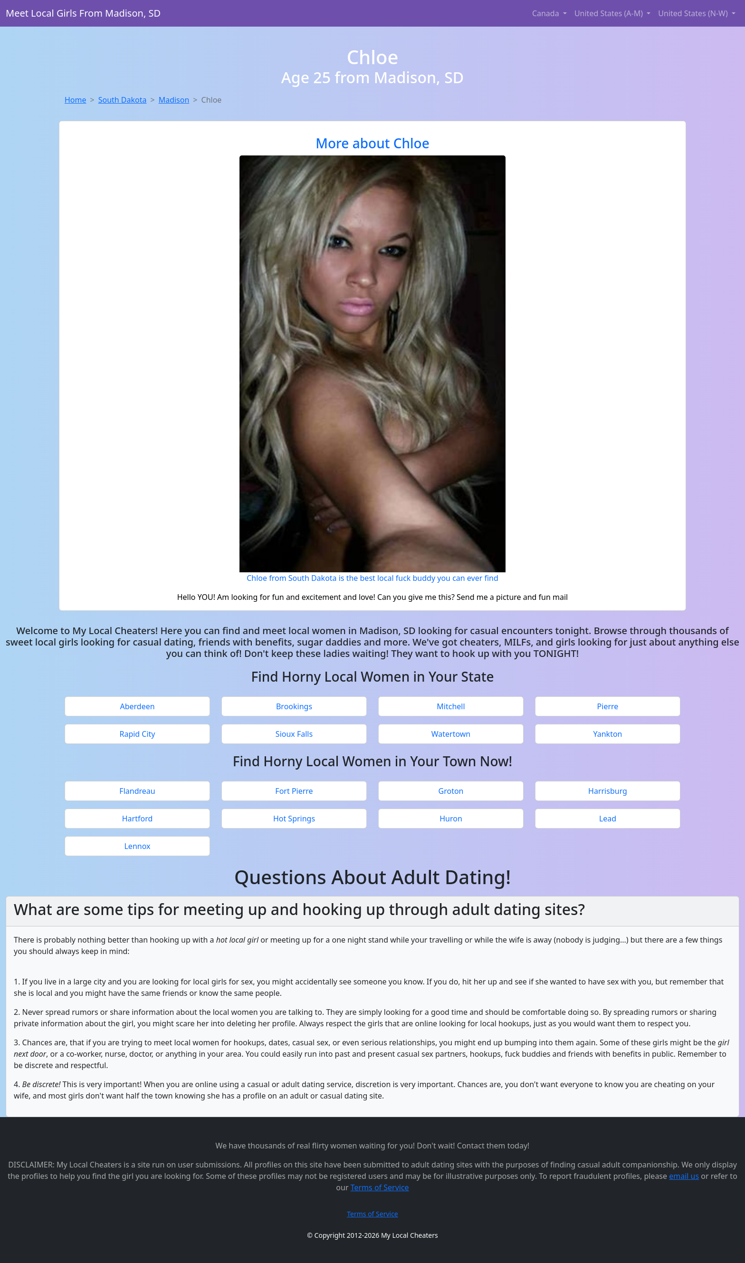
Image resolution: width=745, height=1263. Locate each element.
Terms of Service (380, 1187)
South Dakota (122, 100)
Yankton (607, 734)
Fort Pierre (294, 791)
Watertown (451, 734)
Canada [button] (546, 13)
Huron (450, 818)
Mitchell (451, 706)
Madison (174, 100)
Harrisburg (607, 791)
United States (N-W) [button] (694, 13)
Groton (451, 791)
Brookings (294, 706)
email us (684, 1176)
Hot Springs (294, 818)
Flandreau (137, 791)
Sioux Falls (294, 734)
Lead (607, 818)
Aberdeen (137, 706)
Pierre (608, 706)
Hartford (137, 818)
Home (75, 100)
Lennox (137, 846)
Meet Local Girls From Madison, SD (83, 13)
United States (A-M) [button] (609, 13)
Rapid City (137, 734)
